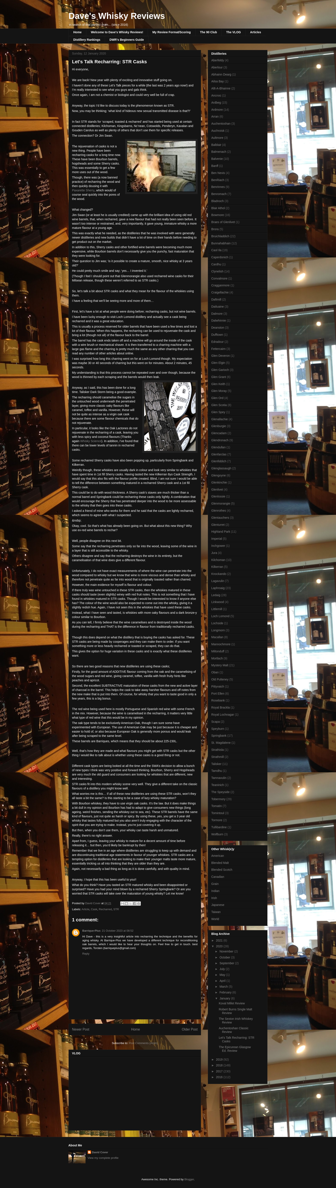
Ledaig (215, 595)
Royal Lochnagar (222, 714)
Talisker (216, 764)
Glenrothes (218, 510)
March (224, 986)
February (225, 992)
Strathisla (217, 749)
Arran (215, 116)
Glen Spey (218, 412)
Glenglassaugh (221, 468)
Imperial (216, 538)
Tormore (216, 820)
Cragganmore (220, 285)
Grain (215, 884)
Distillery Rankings (86, 39)
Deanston (217, 327)
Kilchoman (218, 560)
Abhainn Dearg (221, 74)
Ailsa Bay (217, 81)
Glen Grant (218, 377)
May (222, 974)
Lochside (217, 623)
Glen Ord (217, 398)
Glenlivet (217, 489)
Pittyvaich (217, 686)
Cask (94, 909)
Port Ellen (217, 693)
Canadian (217, 876)
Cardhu (216, 264)
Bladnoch (217, 201)
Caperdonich (219, 257)
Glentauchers (220, 517)
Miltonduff (217, 651)
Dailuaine (217, 306)
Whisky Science (90, 441)
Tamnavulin (218, 778)
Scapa (215, 721)
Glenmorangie (220, 503)
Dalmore (217, 313)
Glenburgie (218, 426)
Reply (85, 953)
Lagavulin (217, 581)
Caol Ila (216, 250)
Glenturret (218, 524)
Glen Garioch (220, 370)
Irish (214, 898)
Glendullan (218, 447)
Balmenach (218, 151)
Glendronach (219, 440)
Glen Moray (219, 391)
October (225, 957)
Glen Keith (218, 384)
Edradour (217, 341)
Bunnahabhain (221, 243)
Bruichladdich (220, 236)
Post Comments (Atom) (143, 1043)
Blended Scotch (221, 869)
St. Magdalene (221, 742)
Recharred (105, 909)
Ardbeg (216, 102)
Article (85, 909)
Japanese (217, 905)
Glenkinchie (219, 482)
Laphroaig (218, 588)
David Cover (100, 1152)
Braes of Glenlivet (223, 222)
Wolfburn (217, 834)
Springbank (218, 735)
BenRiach (217, 180)
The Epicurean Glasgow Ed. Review (235, 1048)
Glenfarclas (218, 454)
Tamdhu (216, 770)
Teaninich (217, 785)
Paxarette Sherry (83, 190)
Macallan (217, 637)
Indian (215, 891)
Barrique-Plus (91, 930)
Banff (214, 166)
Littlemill (216, 609)
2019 (220, 1059)
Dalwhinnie (218, 320)
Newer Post (80, 1029)
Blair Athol (218, 208)
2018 (220, 1065)
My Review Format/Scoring (171, 32)
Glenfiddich (218, 461)
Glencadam (219, 433)
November (226, 951)
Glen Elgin (218, 362)
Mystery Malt (219, 665)
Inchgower (218, 545)
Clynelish (217, 271)
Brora (215, 229)
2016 (220, 1077)
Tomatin (216, 806)
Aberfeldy (217, 60)
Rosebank (218, 700)
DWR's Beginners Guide (127, 39)
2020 (220, 946)
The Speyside (220, 792)
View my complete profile (103, 1157)
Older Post (190, 1029)
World (215, 919)
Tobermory (218, 799)
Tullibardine (219, 827)
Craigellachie (220, 292)
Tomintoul (217, 813)
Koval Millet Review (232, 1003)
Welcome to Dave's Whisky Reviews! (117, 32)
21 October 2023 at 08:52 (117, 930)
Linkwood (217, 602)
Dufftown (217, 334)
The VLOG (233, 32)
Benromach (219, 194)
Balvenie (217, 158)
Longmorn (218, 630)
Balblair (216, 145)
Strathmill (217, 757)
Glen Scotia (219, 405)
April (222, 980)
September (227, 963)
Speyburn (217, 728)
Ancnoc (216, 95)
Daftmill (216, 299)
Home (77, 32)
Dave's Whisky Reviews (117, 16)
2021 (220, 940)
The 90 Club (208, 32)
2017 (220, 1071)
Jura (214, 553)
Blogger (189, 1179)
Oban (215, 672)
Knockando (218, 574)
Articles (255, 32)
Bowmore (217, 215)
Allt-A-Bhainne (221, 88)
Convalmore (219, 278)
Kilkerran (217, 566)
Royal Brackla (220, 707)
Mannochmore (221, 644)
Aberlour (217, 67)
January (225, 998)
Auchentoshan (221, 123)
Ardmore (217, 109)
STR (116, 909)
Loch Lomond (220, 616)
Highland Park (220, 531)
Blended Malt (220, 863)
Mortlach (217, 658)
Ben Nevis (218, 173)
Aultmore (217, 137)
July (222, 969)
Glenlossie (218, 496)
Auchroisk (217, 130)
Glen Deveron (220, 355)
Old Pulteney (219, 679)
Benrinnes (218, 187)
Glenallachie (219, 419)
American (217, 855)
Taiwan (216, 912)
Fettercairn (218, 349)
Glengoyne (218, 475)
